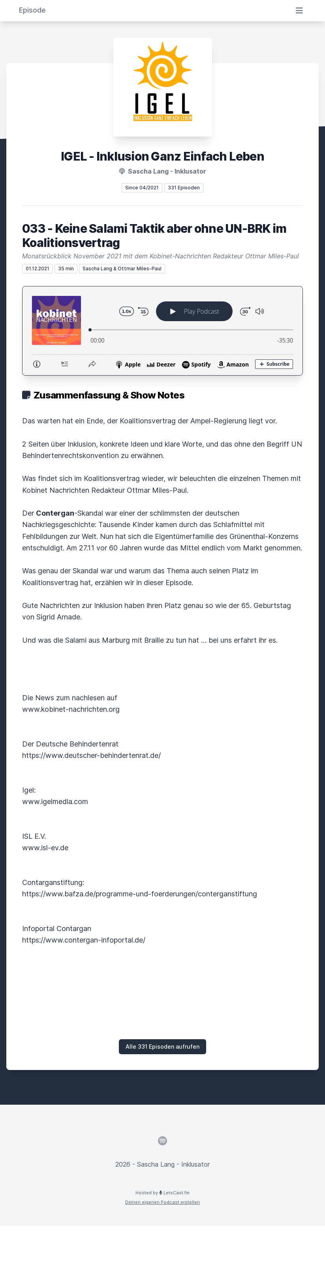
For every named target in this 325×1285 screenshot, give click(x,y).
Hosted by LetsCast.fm (162, 1192)
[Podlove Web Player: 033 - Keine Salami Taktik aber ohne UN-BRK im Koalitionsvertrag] (162, 330)
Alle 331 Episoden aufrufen (162, 1046)
